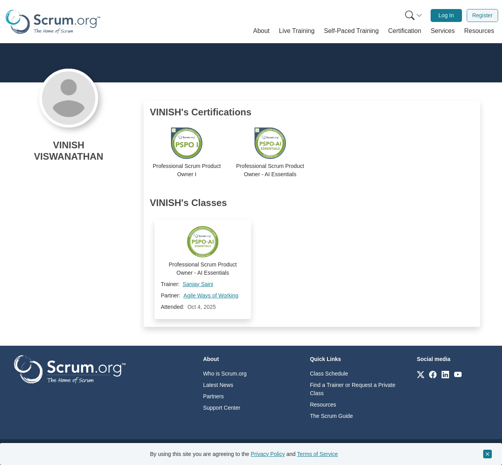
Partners (213, 396)
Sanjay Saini (198, 284)
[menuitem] (413, 15)
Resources (323, 404)
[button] (261, 31)
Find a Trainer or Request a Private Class (352, 389)
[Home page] (53, 22)
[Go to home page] (70, 368)
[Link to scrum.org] (420, 374)
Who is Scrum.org (225, 373)
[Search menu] (413, 15)
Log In (446, 15)
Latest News (218, 385)
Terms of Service (317, 454)
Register (482, 15)
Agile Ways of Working (211, 295)
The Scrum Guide (331, 416)
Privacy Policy (268, 454)
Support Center (221, 408)
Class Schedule (329, 373)
